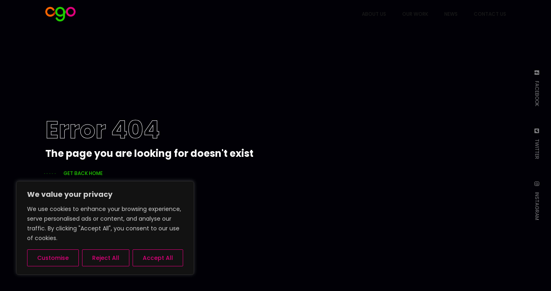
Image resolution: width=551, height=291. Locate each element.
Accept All (158, 258)
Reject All (105, 258)
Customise (53, 258)
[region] (105, 228)
